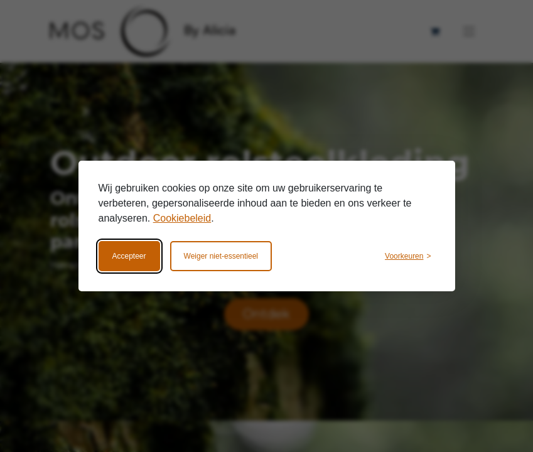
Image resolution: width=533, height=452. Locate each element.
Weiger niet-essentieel (221, 256)
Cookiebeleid (182, 218)
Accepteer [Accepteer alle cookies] (129, 256)
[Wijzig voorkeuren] (407, 256)
